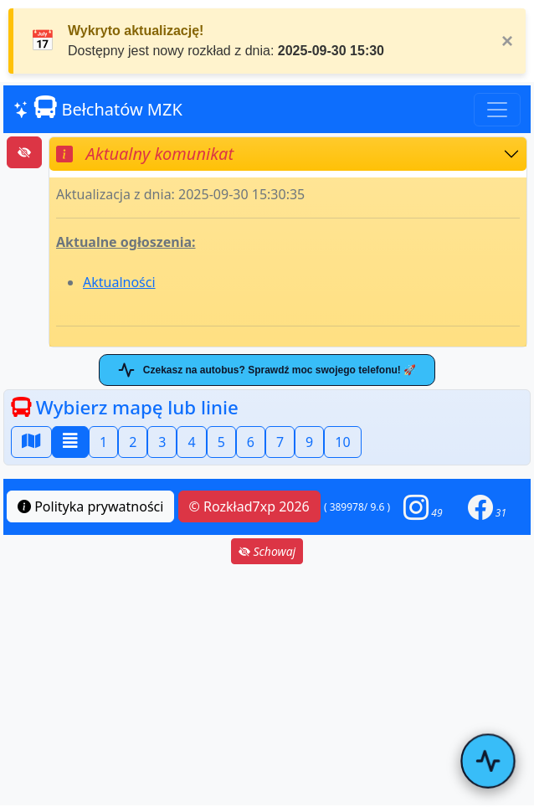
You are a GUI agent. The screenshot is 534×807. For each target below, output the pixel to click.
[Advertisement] (267, 685)
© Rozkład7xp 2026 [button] (249, 506)
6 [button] (250, 442)
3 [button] (162, 442)
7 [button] (280, 442)
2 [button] (132, 442)
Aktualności (119, 282)
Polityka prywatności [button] (90, 506)
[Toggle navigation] (497, 109)
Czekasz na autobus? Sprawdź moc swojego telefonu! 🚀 (267, 370)
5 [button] (221, 442)
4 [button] (191, 442)
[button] (423, 507)
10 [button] (342, 442)
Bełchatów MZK (97, 108)
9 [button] (309, 442)
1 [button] (103, 442)
